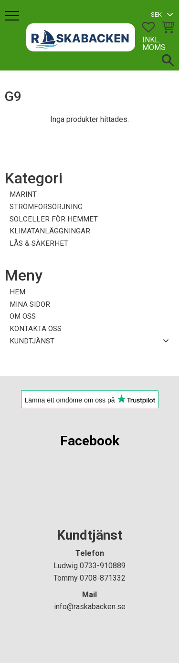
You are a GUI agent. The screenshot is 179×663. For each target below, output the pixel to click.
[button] (13, 16)
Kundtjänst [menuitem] (32, 341)
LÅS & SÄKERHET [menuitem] (39, 243)
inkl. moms (154, 43)
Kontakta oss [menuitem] (36, 328)
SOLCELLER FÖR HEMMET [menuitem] (54, 219)
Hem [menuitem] (17, 292)
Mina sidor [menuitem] (30, 304)
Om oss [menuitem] (23, 316)
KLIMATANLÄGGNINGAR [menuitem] (50, 231)
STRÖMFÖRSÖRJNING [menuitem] (46, 206)
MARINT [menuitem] (23, 194)
